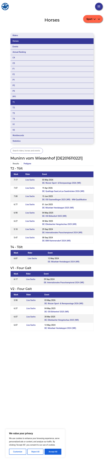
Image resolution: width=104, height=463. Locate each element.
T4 (14, 119)
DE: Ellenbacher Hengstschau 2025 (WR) (59, 224)
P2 (14, 85)
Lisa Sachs (30, 180)
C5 (14, 63)
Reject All (35, 452)
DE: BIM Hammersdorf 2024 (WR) (56, 241)
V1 (14, 124)
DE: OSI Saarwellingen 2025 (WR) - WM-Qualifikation (64, 199)
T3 (14, 113)
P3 (14, 91)
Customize (17, 452)
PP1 (14, 96)
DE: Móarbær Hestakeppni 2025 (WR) (58, 208)
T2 (14, 108)
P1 (14, 80)
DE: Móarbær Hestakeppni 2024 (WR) (63, 262)
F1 (14, 69)
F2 (14, 74)
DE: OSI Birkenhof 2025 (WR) (54, 216)
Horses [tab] (16, 41)
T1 (14, 102)
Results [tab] (16, 164)
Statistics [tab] (17, 141)
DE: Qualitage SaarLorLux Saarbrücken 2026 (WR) (63, 191)
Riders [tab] (15, 35)
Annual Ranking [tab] (19, 52)
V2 (14, 130)
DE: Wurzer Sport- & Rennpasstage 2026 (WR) (61, 183)
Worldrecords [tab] (18, 135)
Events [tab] (15, 46)
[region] (35, 443)
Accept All (53, 452)
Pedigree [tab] (27, 164)
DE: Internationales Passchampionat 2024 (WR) (62, 232)
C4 (14, 58)
